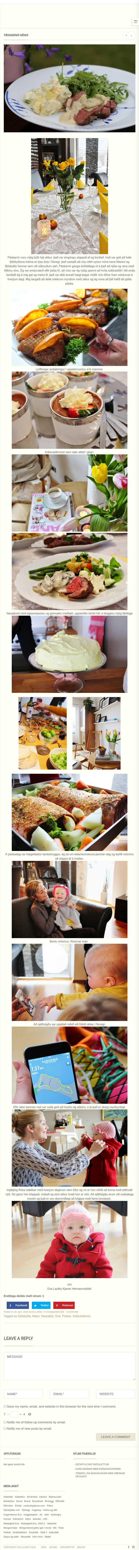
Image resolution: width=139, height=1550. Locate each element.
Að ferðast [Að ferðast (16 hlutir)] (32, 1496)
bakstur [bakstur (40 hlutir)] (43, 1496)
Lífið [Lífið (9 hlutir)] (45, 1519)
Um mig (53, 1547)
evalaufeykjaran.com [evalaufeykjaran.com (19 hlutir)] (34, 1505)
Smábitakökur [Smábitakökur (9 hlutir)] (20, 1532)
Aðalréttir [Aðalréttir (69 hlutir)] (8, 1496)
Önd (57, 1316)
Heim (43, 1547)
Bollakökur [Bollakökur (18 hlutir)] (9, 1501)
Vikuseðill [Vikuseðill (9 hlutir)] (25, 1536)
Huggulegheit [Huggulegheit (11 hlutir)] (31, 1514)
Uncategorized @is (55, 1312)
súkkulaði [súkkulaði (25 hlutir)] (54, 1532)
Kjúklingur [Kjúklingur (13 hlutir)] (56, 1514)
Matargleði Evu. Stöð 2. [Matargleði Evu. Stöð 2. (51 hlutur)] (33, 1523)
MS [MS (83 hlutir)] (55, 1527)
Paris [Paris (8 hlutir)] (61, 1527)
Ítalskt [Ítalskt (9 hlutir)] (48, 1536)
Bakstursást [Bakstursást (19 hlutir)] (55, 1496)
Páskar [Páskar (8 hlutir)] (7, 1532)
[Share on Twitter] (41, 1305)
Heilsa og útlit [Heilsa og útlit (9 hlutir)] (50, 1510)
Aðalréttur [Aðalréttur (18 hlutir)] (20, 1496)
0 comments (72, 1312)
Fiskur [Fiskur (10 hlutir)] (50, 1505)
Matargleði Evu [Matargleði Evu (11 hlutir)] (11, 1523)
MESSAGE (69, 1366)
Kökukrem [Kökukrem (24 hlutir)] (18, 1519)
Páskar (66, 1316)
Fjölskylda (24, 1316)
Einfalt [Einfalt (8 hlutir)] (18, 1505)
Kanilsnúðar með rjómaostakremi (98, 1469)
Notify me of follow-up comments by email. (36, 1422)
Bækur (81, 1547)
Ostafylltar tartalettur (92, 1464)
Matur (36, 1316)
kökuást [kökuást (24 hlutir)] (37, 1519)
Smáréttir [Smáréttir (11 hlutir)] (34, 1532)
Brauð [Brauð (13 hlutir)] (27, 1501)
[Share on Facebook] (18, 1305)
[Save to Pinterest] (64, 1305)
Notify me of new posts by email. (29, 1428)
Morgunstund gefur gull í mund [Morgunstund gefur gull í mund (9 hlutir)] (35, 1527)
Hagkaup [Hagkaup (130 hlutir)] (36, 1510)
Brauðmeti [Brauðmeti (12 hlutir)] (37, 1501)
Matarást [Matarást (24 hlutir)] (52, 1523)
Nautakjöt (47, 1316)
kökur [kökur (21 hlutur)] (28, 1519)
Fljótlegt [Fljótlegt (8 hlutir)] (26, 1510)
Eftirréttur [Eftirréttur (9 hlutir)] (8, 1505)
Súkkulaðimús (81, 1316)
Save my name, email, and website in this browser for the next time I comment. (61, 1406)
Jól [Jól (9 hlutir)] (40, 1514)
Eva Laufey (36, 1312)
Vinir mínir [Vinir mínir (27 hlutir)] (37, 1536)
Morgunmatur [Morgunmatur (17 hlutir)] (11, 1527)
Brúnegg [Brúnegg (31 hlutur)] (49, 1501)
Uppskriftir (67, 1547)
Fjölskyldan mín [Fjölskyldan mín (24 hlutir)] (12, 1510)
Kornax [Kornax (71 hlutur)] (7, 1519)
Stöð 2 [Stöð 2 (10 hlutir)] (43, 1532)
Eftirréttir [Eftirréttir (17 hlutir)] (59, 1501)
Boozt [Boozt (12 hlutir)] (19, 1501)
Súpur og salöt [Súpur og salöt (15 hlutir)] (11, 1536)
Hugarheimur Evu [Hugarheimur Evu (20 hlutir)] (13, 1514)
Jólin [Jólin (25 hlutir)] (46, 1514)
